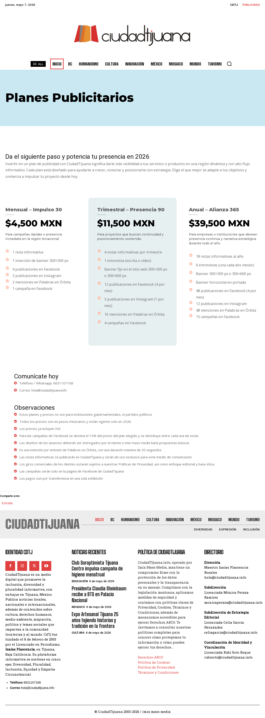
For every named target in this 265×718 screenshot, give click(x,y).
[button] (229, 63)
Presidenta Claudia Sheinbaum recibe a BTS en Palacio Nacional (99, 594)
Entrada (7, 502)
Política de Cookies (154, 662)
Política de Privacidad (156, 667)
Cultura (78, 632)
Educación (80, 581)
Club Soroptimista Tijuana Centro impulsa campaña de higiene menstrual (97, 569)
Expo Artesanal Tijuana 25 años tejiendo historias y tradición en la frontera (95, 620)
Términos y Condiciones (158, 672)
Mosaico (78, 607)
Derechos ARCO (150, 657)
